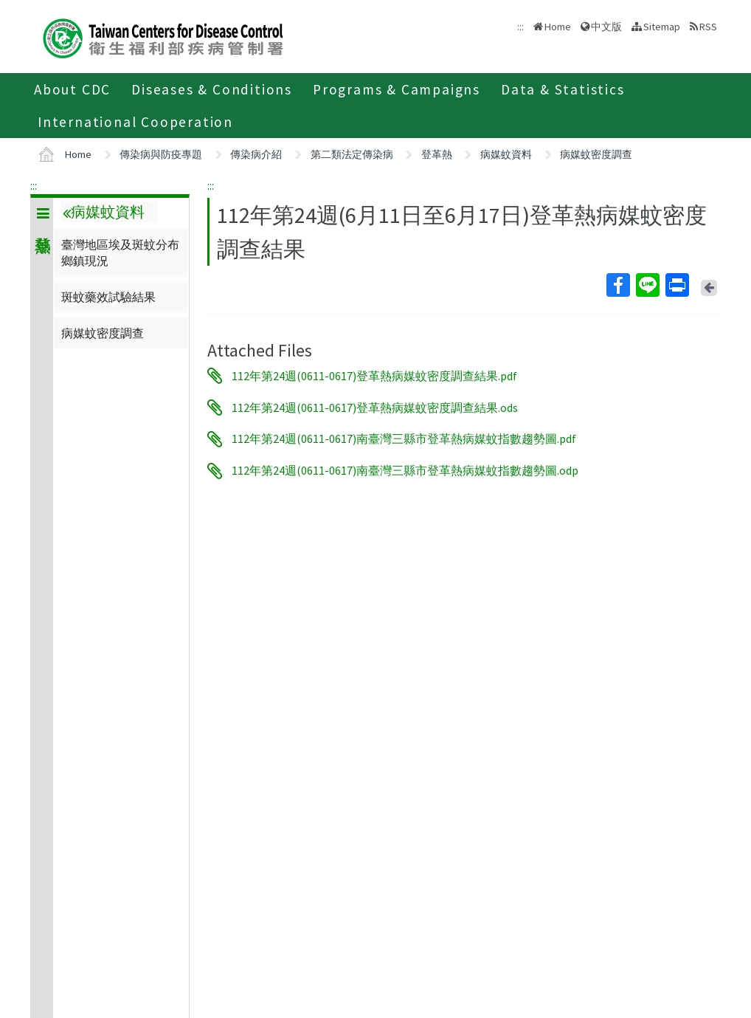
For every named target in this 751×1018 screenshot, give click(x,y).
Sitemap (661, 26)
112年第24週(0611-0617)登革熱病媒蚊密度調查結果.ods (375, 407)
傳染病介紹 (256, 154)
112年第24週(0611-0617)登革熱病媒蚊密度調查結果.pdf (374, 375)
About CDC (72, 89)
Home (557, 26)
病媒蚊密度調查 (596, 154)
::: (33, 185)
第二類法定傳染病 (352, 154)
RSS (708, 26)
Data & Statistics (563, 89)
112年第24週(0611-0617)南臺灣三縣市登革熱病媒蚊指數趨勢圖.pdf (404, 439)
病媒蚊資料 (506, 154)
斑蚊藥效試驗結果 (108, 296)
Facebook (617, 285)
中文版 (606, 26)
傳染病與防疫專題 (161, 154)
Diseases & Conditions (211, 89)
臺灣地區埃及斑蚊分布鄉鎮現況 (120, 252)
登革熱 (436, 154)
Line (647, 285)
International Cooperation (135, 122)
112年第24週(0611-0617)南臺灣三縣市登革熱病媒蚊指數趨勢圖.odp (405, 471)
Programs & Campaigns (396, 89)
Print (676, 285)
